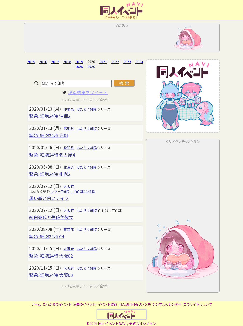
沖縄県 (69, 109)
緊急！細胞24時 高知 (48, 135)
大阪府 (69, 186)
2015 (31, 61)
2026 (91, 66)
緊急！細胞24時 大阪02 (51, 255)
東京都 (69, 229)
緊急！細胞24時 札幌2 (49, 174)
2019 (79, 61)
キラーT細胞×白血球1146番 (73, 191)
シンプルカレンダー (167, 304)
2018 (67, 61)
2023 (127, 61)
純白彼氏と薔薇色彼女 (51, 217)
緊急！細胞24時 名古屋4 (52, 154)
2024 (139, 61)
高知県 (69, 128)
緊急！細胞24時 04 (46, 236)
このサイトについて (197, 304)
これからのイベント (57, 304)
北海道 (69, 167)
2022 (115, 61)
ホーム (36, 304)
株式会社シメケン (142, 323)
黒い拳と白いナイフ (49, 198)
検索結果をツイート (88, 92)
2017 (55, 61)
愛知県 (69, 147)
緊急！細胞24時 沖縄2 (49, 116)
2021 (103, 61)
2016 (43, 61)
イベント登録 (107, 304)
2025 (79, 66)
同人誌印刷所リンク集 (135, 304)
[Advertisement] (122, 39)
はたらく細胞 (87, 109)
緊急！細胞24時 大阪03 (51, 275)
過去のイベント (84, 304)
